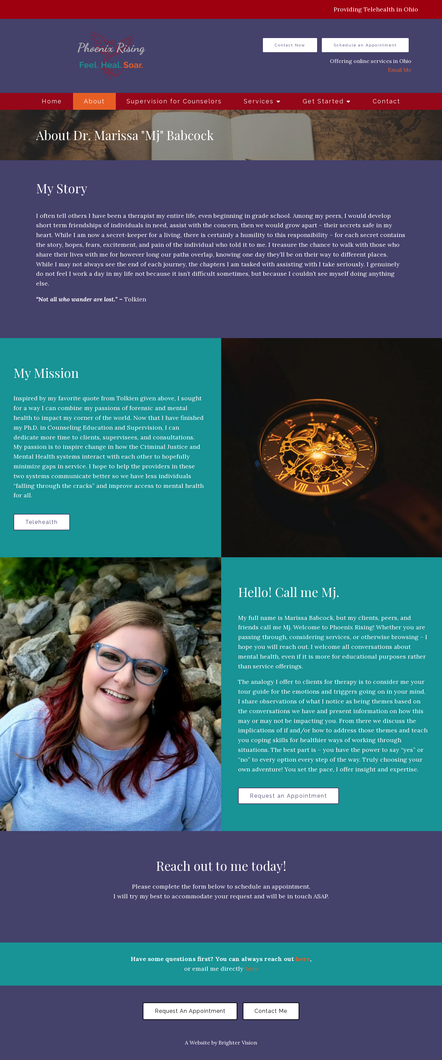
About (94, 101)
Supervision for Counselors (174, 101)
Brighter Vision (237, 1043)
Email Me (399, 69)
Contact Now (290, 45)
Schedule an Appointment (365, 45)
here (303, 960)
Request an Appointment (289, 796)
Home (52, 101)
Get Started (323, 101)
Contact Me (271, 1012)
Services (259, 101)
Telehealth (42, 522)
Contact (386, 101)
